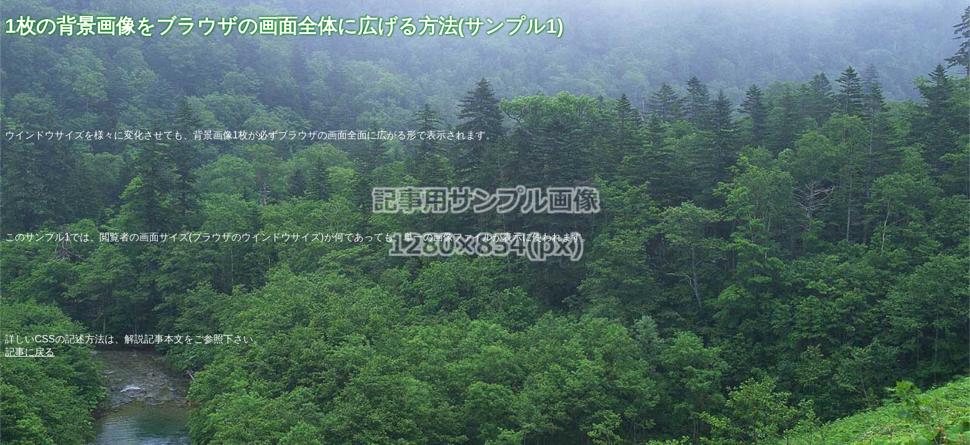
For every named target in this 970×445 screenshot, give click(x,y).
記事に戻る (29, 352)
